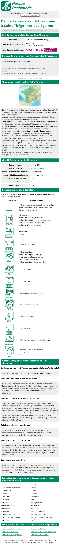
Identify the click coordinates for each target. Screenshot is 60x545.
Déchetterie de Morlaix (10, 532)
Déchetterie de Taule (38, 529)
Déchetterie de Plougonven (12, 535)
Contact (45, 540)
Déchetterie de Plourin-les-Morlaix (43, 532)
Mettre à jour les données (45, 542)
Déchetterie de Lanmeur (39, 535)
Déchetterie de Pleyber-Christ (12, 529)
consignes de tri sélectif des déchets (15, 155)
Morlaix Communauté (38, 168)
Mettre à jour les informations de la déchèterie (30, 78)
